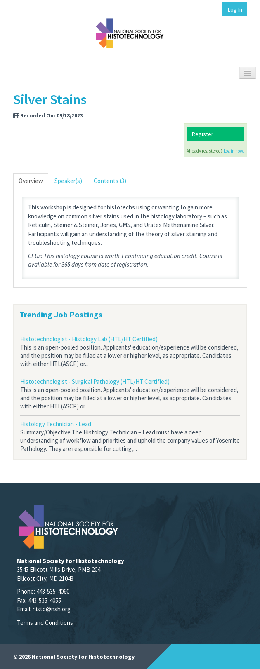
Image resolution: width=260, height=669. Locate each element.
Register (202, 134)
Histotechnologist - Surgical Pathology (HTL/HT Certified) (95, 381)
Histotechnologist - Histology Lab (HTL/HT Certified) (89, 339)
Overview (31, 181)
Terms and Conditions (45, 623)
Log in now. (234, 151)
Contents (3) (110, 181)
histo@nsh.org (52, 609)
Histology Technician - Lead (55, 424)
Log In (235, 9)
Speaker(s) (68, 181)
